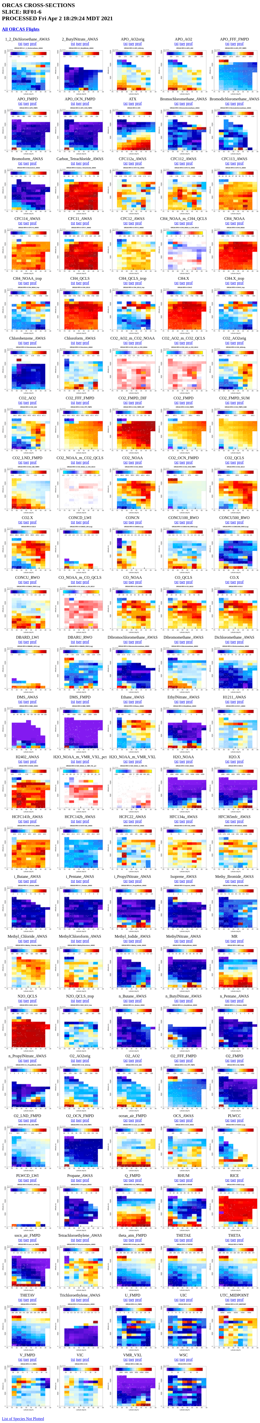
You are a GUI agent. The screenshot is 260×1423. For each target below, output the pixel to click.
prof (33, 44)
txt (20, 44)
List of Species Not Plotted (23, 1419)
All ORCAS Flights (20, 29)
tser (26, 44)
